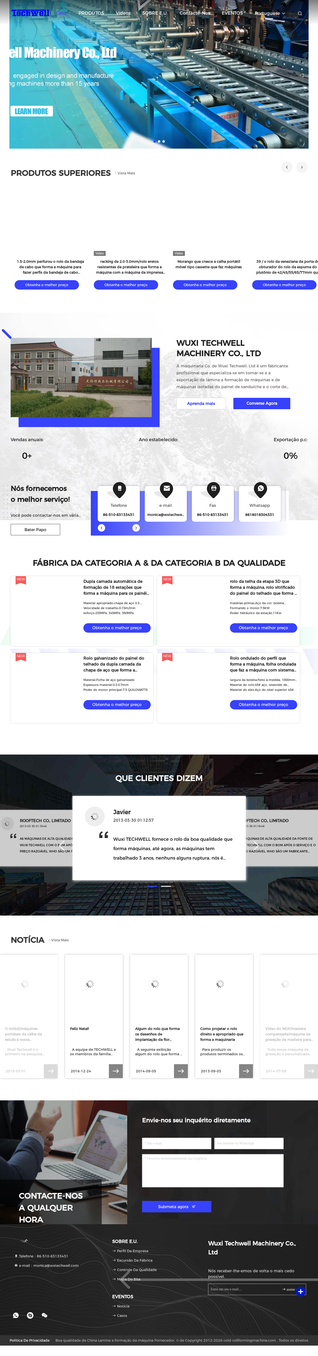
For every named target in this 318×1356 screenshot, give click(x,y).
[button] (287, 167)
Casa (61, 13)
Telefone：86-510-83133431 (41, 1256)
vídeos (123, 13)
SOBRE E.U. (155, 13)
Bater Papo (35, 529)
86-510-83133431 (212, 515)
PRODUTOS (91, 13)
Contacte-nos (195, 13)
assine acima (292, 1289)
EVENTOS (232, 13)
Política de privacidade (29, 1340)
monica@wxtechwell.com (170, 515)
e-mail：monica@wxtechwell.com (46, 1265)
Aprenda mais (201, 403)
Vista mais (124, 173)
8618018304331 (259, 515)
